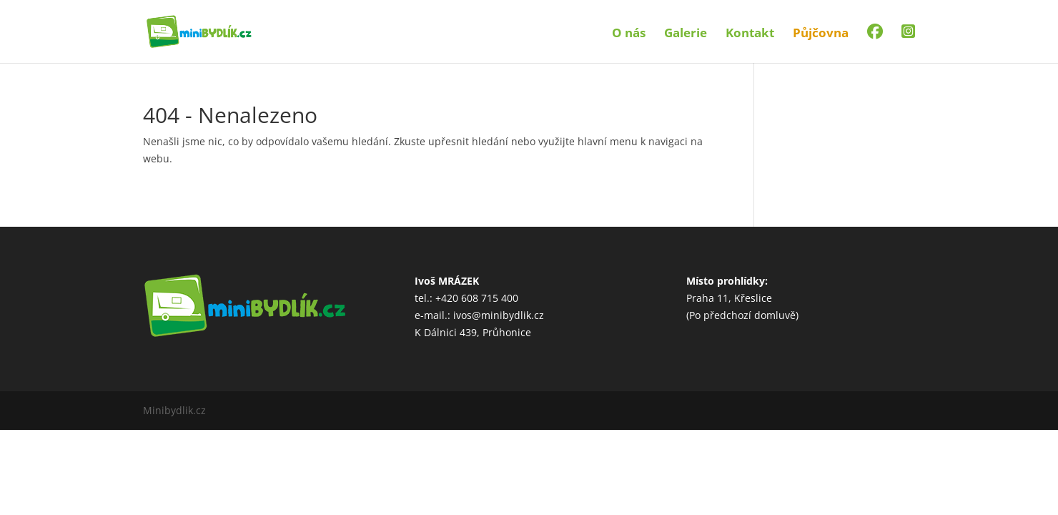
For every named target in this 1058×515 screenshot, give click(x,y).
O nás (629, 34)
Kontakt (750, 34)
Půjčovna (821, 34)
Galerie (685, 34)
